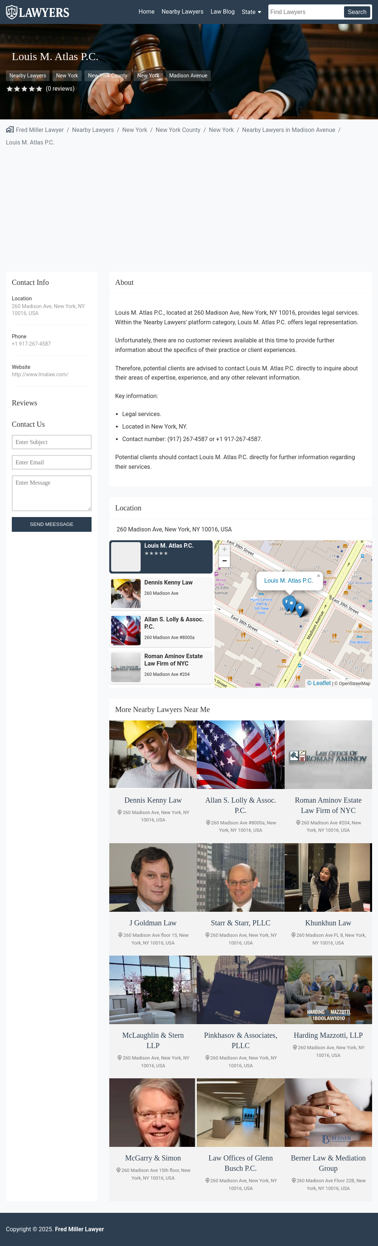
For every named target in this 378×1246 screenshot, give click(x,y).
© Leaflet (319, 683)
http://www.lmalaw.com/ (40, 374)
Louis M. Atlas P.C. (30, 142)
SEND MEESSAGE (51, 524)
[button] (291, 605)
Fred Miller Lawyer (40, 129)
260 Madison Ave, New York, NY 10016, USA (48, 310)
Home (147, 11)
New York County (107, 75)
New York (67, 75)
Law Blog (222, 11)
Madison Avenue (188, 75)
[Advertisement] (189, 204)
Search (357, 12)
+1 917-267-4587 (31, 344)
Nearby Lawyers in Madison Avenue (288, 129)
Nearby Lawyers (182, 11)
